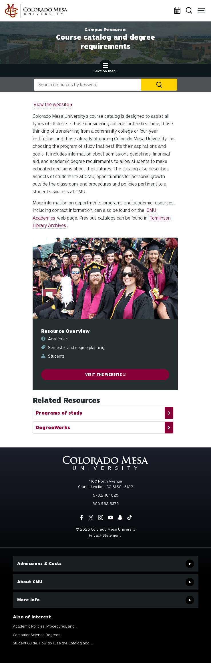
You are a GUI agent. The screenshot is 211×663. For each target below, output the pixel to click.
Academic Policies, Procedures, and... (45, 626)
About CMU (29, 581)
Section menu (105, 68)
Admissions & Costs (39, 563)
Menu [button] (200, 8)
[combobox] (87, 85)
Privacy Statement (105, 535)
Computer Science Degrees (36, 634)
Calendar (178, 11)
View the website (52, 104)
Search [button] (189, 11)
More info (28, 599)
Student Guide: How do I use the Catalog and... (52, 643)
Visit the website (105, 375)
